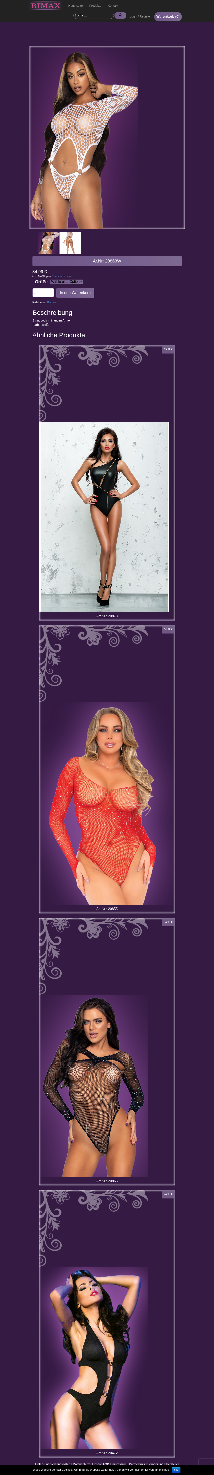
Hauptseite (75, 5)
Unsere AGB (100, 1464)
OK (176, 1470)
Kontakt (113, 5)
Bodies (51, 302)
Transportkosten (62, 276)
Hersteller (172, 1464)
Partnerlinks (137, 1464)
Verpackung (156, 1464)
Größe (41, 282)
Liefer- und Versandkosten (52, 1464)
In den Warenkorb (75, 293)
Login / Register (140, 16)
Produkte (95, 5)
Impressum (119, 1464)
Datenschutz (81, 1464)
